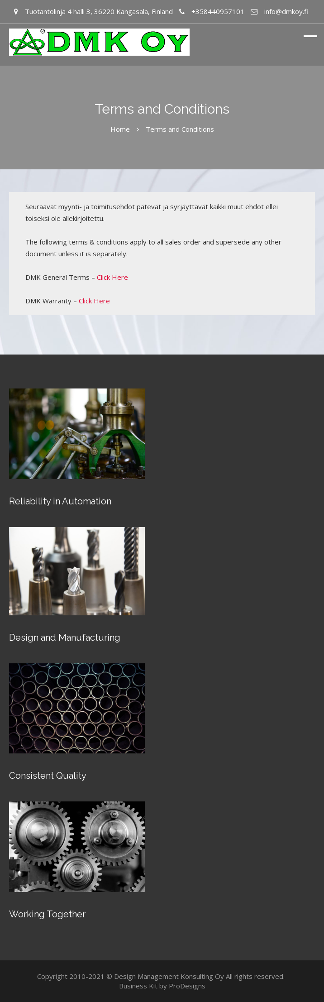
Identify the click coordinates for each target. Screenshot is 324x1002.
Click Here (112, 277)
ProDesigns (187, 985)
